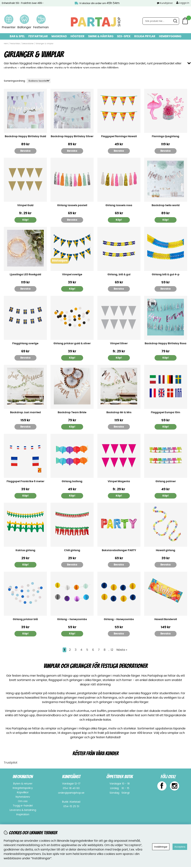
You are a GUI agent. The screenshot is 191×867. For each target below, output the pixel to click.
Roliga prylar (144, 36)
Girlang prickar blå (25, 619)
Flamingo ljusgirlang (165, 136)
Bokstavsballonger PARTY (119, 550)
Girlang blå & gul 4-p (165, 274)
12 (112, 649)
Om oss (22, 801)
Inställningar (160, 846)
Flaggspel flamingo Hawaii (119, 136)
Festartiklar (38, 36)
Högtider (77, 36)
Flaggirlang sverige (25, 343)
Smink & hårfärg (100, 36)
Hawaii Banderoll (165, 619)
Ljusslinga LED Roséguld (25, 274)
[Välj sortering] (39, 80)
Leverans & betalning (23, 809)
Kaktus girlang (25, 550)
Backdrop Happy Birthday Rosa (165, 343)
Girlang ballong (72, 481)
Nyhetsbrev (23, 796)
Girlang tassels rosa (118, 205)
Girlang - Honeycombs (119, 619)
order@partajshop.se (71, 792)
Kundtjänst (166, 3)
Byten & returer (22, 783)
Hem (6, 44)
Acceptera (179, 846)
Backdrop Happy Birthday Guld (25, 136)
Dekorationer (28, 44)
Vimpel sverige (72, 274)
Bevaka (25, 150)
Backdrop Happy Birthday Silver (72, 136)
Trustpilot (10, 762)
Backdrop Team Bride (72, 412)
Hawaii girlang (165, 550)
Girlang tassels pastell (72, 205)
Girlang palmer (165, 481)
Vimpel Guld (25, 205)
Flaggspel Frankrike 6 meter (25, 481)
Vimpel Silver (119, 343)
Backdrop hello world (166, 205)
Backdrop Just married (25, 412)
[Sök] (160, 21)
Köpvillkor (23, 792)
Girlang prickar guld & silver (72, 343)
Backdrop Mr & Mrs (118, 412)
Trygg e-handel (23, 805)
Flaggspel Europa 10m (165, 412)
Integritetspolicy (23, 787)
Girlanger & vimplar (44, 44)
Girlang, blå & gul (118, 274)
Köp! (25, 219)
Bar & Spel (17, 36)
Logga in (182, 2)
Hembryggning (170, 36)
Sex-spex (124, 36)
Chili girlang (72, 550)
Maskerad (59, 36)
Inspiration (22, 814)
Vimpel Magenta (119, 481)
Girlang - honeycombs (72, 619)
